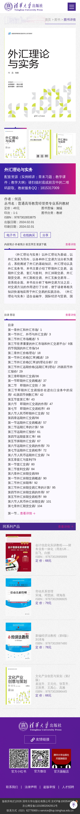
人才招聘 (68, 787)
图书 (57, 19)
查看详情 (70, 244)
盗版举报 (49, 787)
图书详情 (70, 19)
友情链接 (42, 739)
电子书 (11, 235)
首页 (48, 19)
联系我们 (12, 787)
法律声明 (31, 787)
